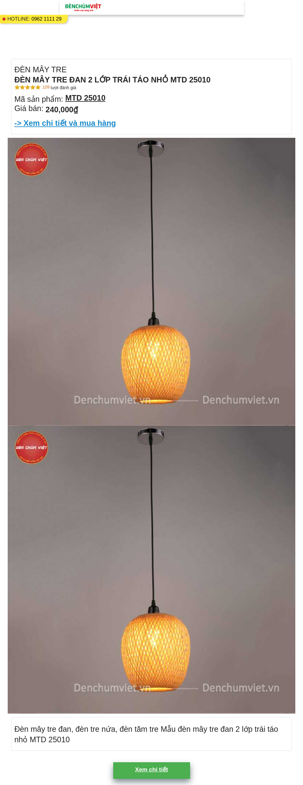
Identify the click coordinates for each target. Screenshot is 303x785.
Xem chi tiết (151, 769)
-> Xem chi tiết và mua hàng (65, 123)
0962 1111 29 (46, 19)
